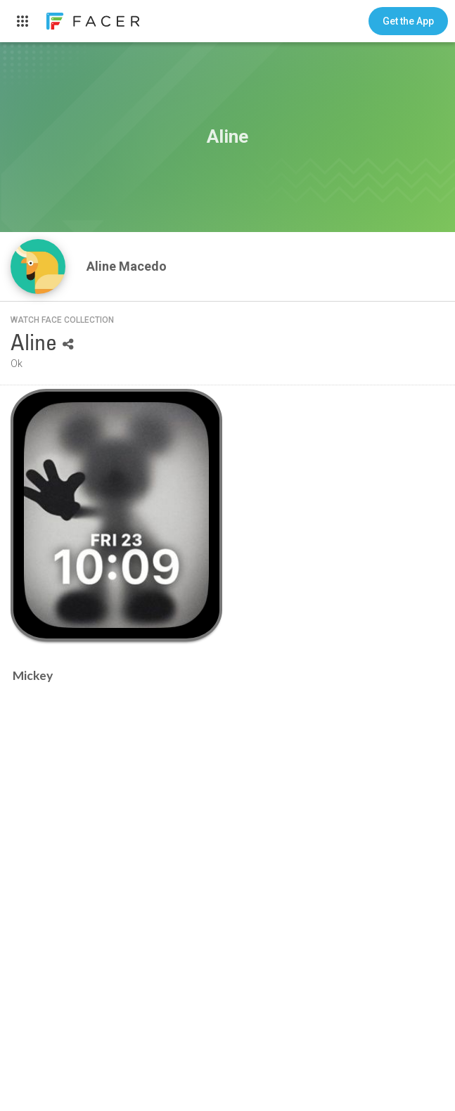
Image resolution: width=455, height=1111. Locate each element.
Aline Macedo (127, 266)
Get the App (408, 21)
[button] (408, 21)
